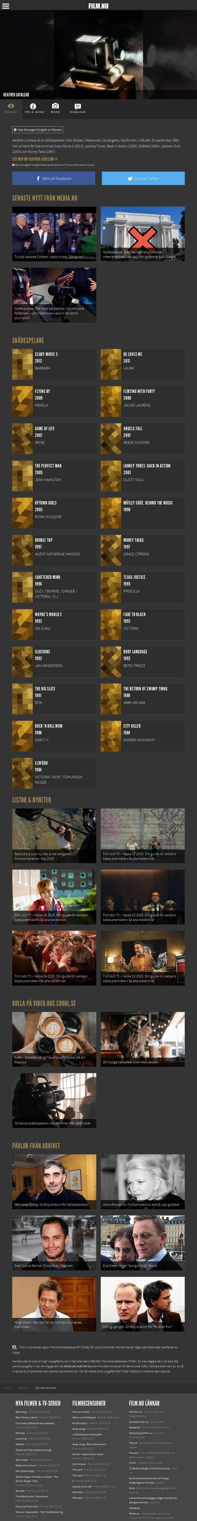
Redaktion (135, 1408)
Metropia (77, 1478)
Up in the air (79, 1444)
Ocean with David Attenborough (34, 1430)
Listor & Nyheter (31, 796)
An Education (79, 1404)
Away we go (79, 1409)
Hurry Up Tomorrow (27, 1487)
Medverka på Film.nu (141, 1413)
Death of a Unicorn (26, 1446)
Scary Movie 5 (64, 146)
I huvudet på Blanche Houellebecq (35, 1404)
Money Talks (36, 152)
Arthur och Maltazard (84, 1398)
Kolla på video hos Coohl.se (44, 994)
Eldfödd (144, 146)
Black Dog (21, 1392)
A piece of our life (82, 1467)
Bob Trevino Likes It (27, 1398)
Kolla (132, 1469)
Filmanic (134, 1433)
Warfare (20, 1425)
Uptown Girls (170, 146)
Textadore (134, 1488)
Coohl (132, 1443)
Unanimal (21, 1419)
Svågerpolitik (136, 1508)
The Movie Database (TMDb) (119, 1342)
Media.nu (134, 1494)
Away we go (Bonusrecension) (89, 1425)
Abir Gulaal (22, 1440)
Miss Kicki (77, 1473)
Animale (20, 1471)
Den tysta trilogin (25, 1452)
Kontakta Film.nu (139, 1402)
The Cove (77, 1456)
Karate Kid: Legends (27, 1508)
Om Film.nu (135, 1392)
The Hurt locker (81, 1392)
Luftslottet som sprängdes (87, 1415)
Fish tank (77, 1450)
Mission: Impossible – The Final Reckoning (39, 1492)
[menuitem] (7, 1369)
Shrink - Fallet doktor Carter (87, 1435)
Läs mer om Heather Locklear (35, 159)
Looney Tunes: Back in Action (106, 146)
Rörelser (20, 1413)
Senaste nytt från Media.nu (45, 198)
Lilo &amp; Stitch (25, 1502)
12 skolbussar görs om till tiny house (149, 1449)
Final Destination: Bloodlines (32, 1477)
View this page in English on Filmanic (38, 129)
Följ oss (133, 1423)
